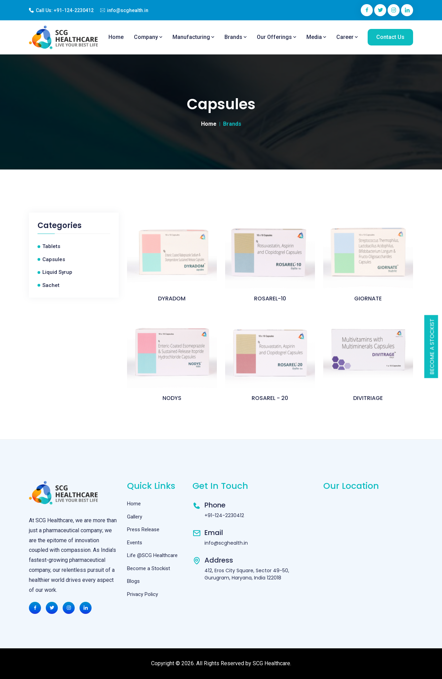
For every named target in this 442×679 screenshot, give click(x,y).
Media (316, 37)
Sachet (51, 285)
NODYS (171, 398)
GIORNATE (368, 298)
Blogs (133, 581)
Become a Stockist (432, 346)
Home (116, 37)
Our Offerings (276, 37)
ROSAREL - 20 (270, 398)
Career (347, 37)
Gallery (134, 517)
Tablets (51, 246)
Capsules (53, 259)
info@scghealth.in (127, 10)
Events (134, 542)
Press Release (143, 529)
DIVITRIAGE (368, 398)
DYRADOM (172, 298)
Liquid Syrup (57, 272)
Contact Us (390, 37)
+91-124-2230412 (74, 10)
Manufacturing (193, 37)
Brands (235, 37)
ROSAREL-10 (270, 298)
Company (148, 37)
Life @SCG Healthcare (152, 555)
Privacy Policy (142, 594)
